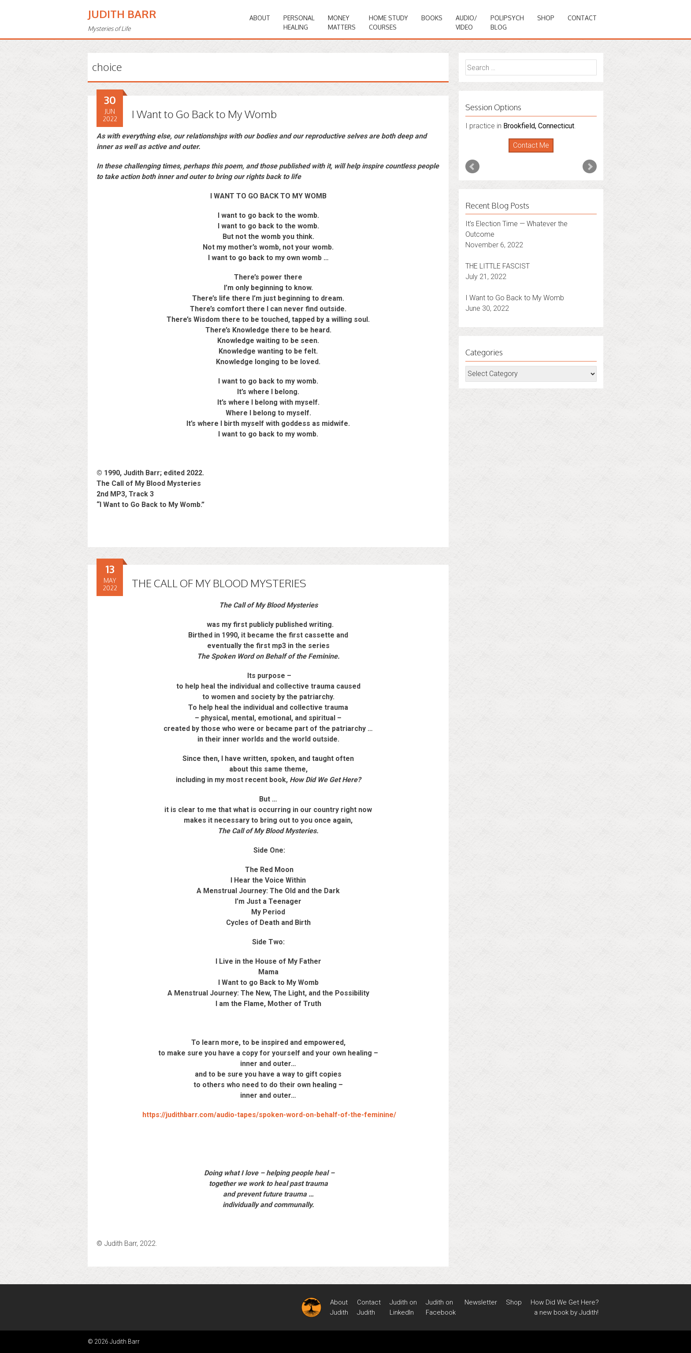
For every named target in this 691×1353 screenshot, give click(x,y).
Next (590, 167)
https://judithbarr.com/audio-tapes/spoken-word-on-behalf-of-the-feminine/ (269, 1115)
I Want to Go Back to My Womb (204, 114)
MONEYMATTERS (342, 22)
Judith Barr (122, 14)
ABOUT (259, 18)
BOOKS (431, 18)
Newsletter (480, 1302)
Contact (582, 18)
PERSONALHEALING (299, 22)
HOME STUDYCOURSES (388, 22)
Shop (545, 18)
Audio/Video (466, 22)
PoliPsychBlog (507, 22)
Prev (472, 167)
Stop (535, 152)
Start (528, 152)
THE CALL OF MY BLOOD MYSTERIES (219, 583)
